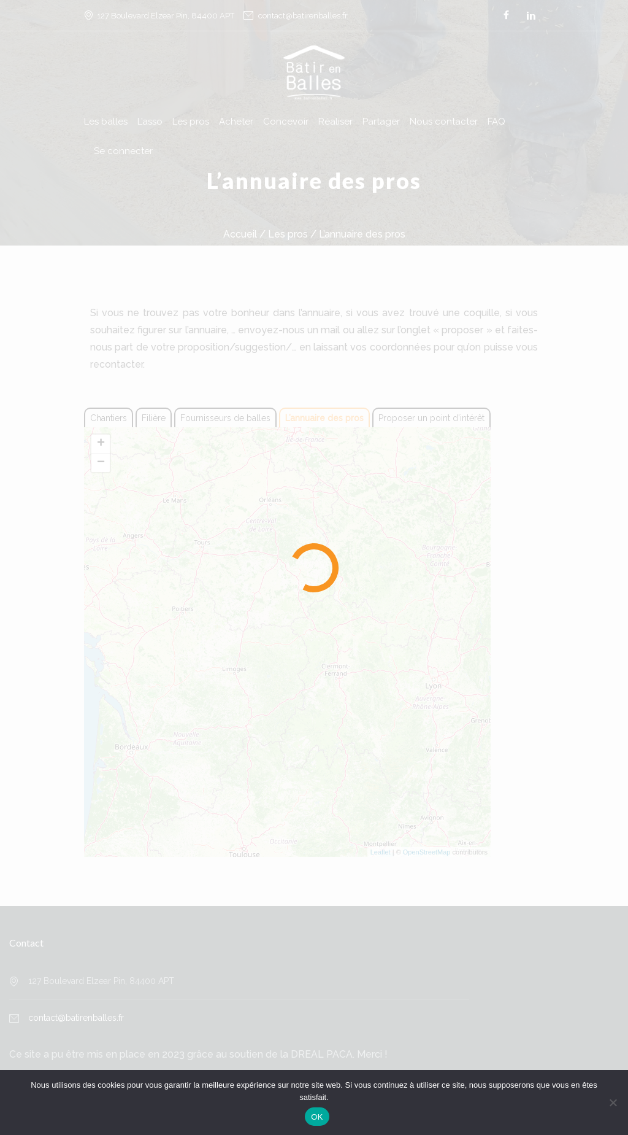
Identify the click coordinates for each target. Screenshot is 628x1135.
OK (317, 1116)
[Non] (613, 1102)
